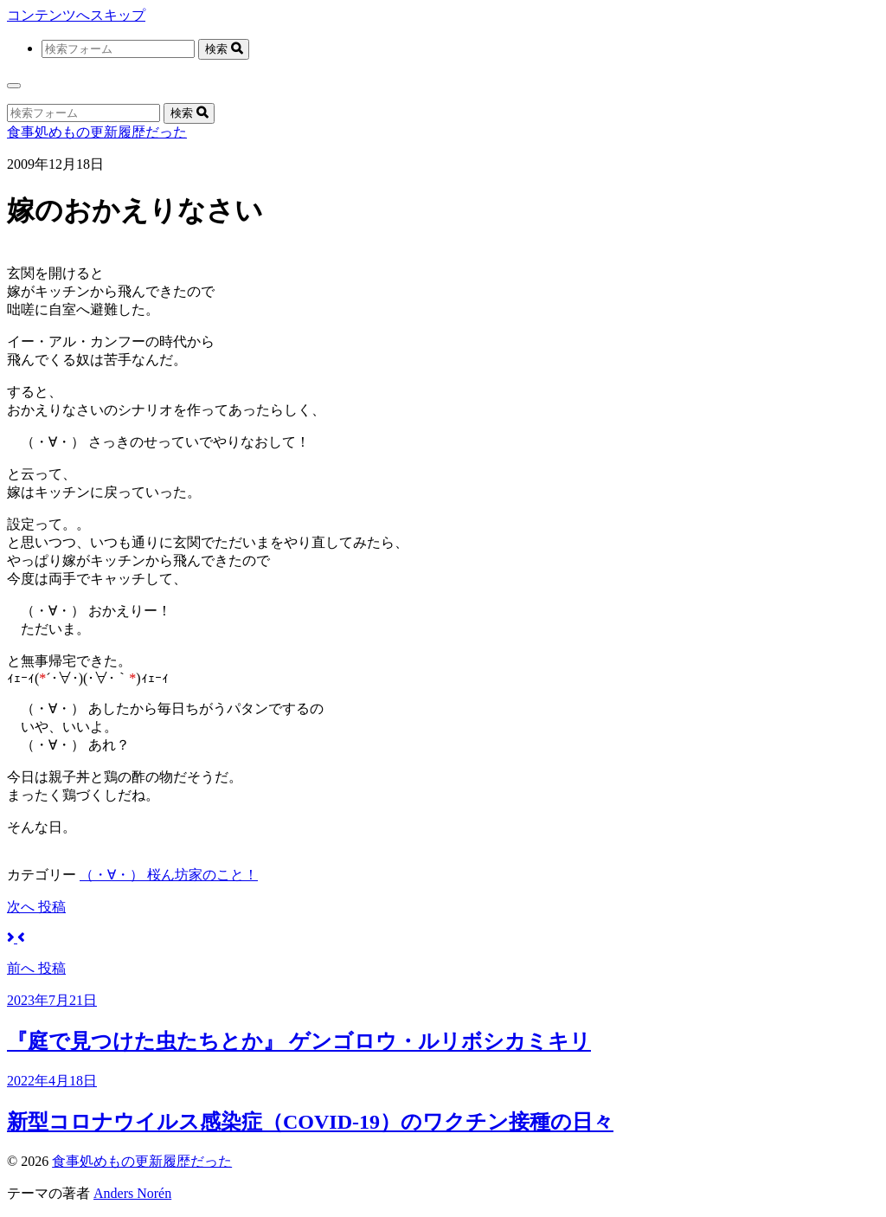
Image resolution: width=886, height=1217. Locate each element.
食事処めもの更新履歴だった (97, 132)
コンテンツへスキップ (76, 15)
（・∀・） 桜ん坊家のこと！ (169, 874)
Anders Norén (132, 1193)
